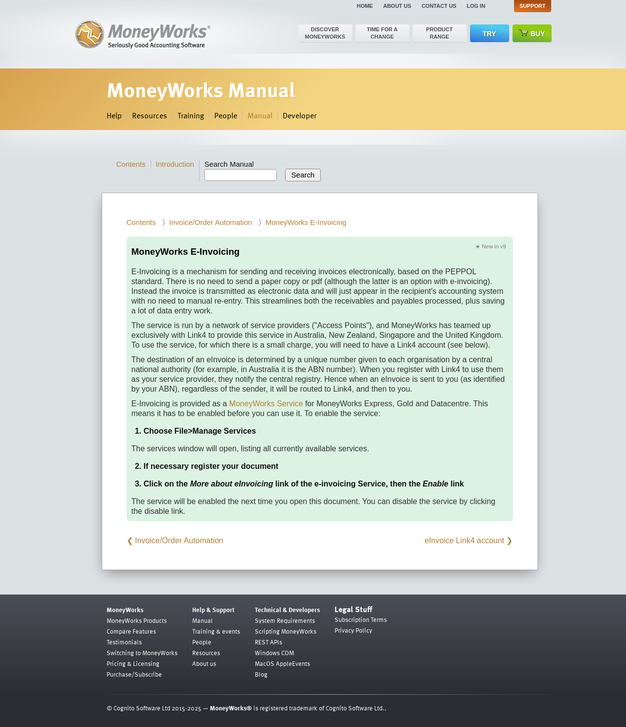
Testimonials (124, 642)
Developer (299, 115)
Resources (149, 115)
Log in (476, 6)
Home (365, 6)
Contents (131, 164)
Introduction (175, 164)
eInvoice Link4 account (464, 540)
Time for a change (382, 33)
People (225, 115)
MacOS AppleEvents (282, 663)
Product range (439, 33)
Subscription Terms (361, 619)
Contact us (439, 6)
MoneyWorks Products (137, 620)
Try (489, 34)
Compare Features (131, 631)
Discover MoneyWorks (325, 33)
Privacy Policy (353, 630)
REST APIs (268, 642)
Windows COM (274, 653)
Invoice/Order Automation (210, 222)
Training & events (216, 631)
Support (532, 6)
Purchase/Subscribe (134, 674)
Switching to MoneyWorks (142, 653)
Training (191, 115)
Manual (259, 115)
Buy (532, 33)
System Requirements (285, 620)
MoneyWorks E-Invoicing (306, 222)
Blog (261, 674)
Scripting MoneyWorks (285, 631)
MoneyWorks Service (266, 403)
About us (397, 6)
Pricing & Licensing (133, 663)
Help (114, 115)
